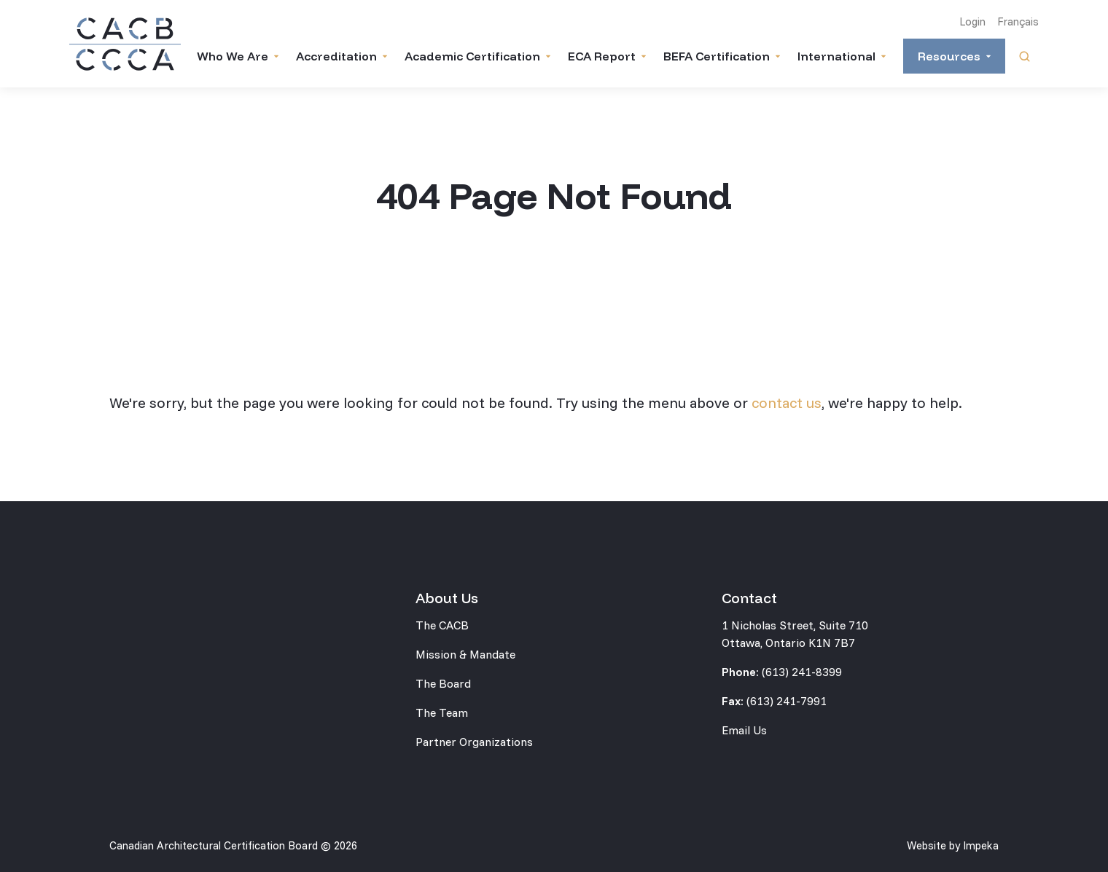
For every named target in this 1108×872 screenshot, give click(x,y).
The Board (443, 683)
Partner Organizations (474, 741)
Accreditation (336, 56)
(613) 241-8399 (802, 671)
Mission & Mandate (465, 654)
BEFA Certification (716, 56)
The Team (442, 712)
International (836, 56)
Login (972, 21)
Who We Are (232, 56)
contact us (787, 402)
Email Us (744, 730)
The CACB (442, 625)
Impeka (981, 845)
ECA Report (602, 56)
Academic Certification (472, 56)
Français (1018, 21)
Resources (949, 56)
